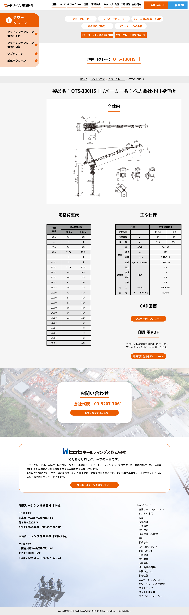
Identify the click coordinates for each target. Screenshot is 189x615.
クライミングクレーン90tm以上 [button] (20, 34)
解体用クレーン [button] (16, 60)
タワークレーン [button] (16, 20)
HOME (83, 79)
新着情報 (143, 575)
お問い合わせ (146, 571)
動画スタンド (146, 550)
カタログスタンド (148, 546)
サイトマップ (146, 588)
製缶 (141, 517)
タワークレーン (116, 79)
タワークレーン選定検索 (152, 583)
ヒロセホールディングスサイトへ (92, 485)
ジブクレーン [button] (15, 54)
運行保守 (143, 530)
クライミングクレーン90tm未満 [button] (20, 45)
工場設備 (143, 555)
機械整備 (143, 521)
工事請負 (143, 526)
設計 (141, 538)
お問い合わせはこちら (96, 412)
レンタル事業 (98, 79)
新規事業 (143, 542)
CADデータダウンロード (148, 318)
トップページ (143, 505)
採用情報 (143, 563)
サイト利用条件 (147, 592)
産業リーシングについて (152, 509)
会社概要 (143, 559)
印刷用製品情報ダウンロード (148, 356)
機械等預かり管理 (148, 534)
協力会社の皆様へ (148, 567)
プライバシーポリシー (150, 596)
